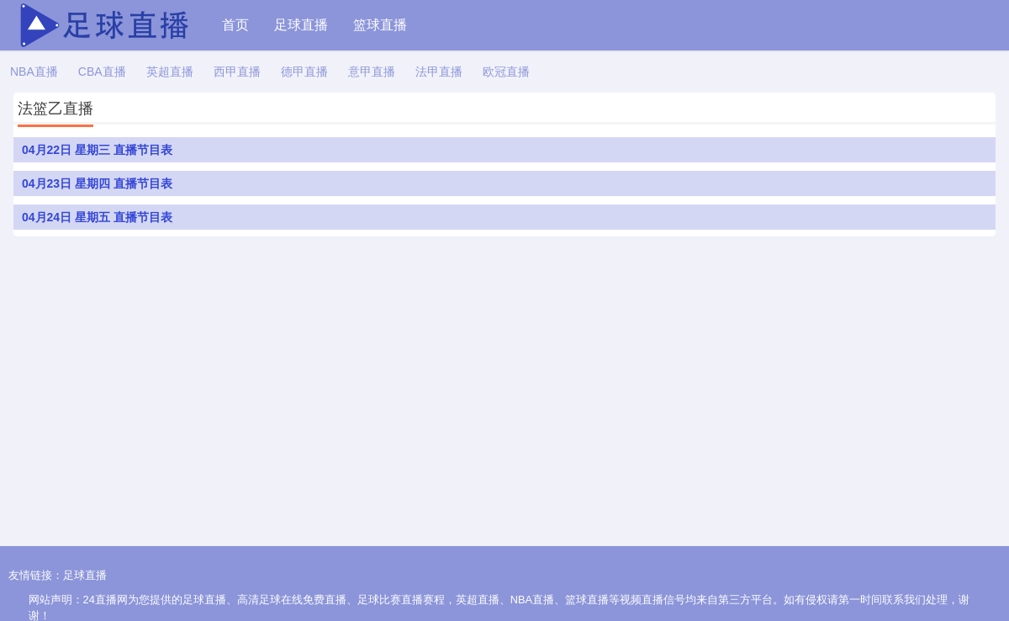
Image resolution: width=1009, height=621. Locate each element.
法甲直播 (438, 71)
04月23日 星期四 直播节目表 (97, 183)
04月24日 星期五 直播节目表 (97, 217)
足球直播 (301, 25)
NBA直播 (34, 71)
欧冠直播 (506, 71)
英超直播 (169, 71)
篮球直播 (380, 25)
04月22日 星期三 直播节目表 (97, 150)
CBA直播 (102, 71)
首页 (235, 25)
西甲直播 (237, 71)
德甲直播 (304, 71)
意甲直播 (371, 71)
